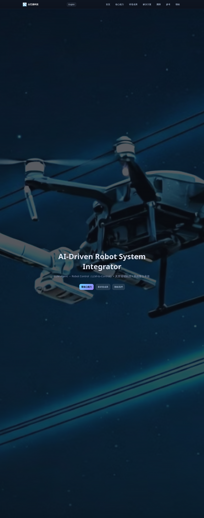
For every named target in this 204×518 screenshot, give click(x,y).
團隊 (159, 4)
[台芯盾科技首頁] (30, 4)
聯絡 (178, 4)
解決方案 (147, 4)
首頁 (108, 4)
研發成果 (133, 4)
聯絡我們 (118, 286)
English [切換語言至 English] (72, 4)
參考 (168, 4)
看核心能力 (86, 286)
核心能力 (119, 4)
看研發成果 (103, 286)
